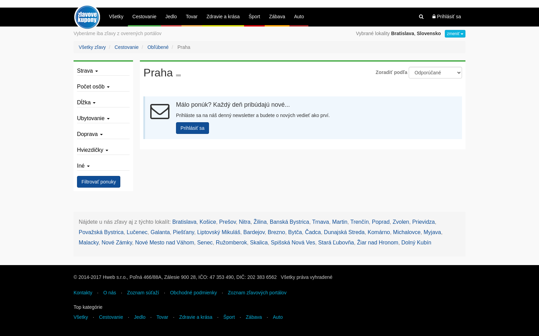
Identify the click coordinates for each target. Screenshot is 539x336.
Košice (208, 222)
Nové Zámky (116, 242)
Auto (299, 16)
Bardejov (254, 232)
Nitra (245, 222)
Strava (87, 71)
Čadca (313, 232)
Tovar (192, 16)
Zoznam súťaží (143, 292)
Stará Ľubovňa (336, 242)
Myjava (432, 232)
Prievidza (423, 222)
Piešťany (183, 232)
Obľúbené (158, 47)
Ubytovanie (93, 118)
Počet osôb (93, 87)
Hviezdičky (92, 150)
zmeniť (455, 33)
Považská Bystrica (101, 232)
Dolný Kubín (416, 242)
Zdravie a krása (223, 16)
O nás (109, 292)
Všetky (116, 16)
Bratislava (184, 222)
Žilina (260, 222)
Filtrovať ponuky (98, 182)
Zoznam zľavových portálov (257, 292)
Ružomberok (231, 242)
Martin (339, 222)
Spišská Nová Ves (293, 242)
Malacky (89, 242)
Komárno (379, 232)
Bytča (295, 232)
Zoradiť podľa (391, 72)
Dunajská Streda (344, 232)
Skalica (259, 242)
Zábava (277, 16)
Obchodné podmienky (193, 292)
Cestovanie (144, 16)
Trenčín (359, 222)
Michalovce (406, 232)
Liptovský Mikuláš (218, 232)
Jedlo (171, 16)
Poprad (381, 222)
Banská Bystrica (289, 222)
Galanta (160, 232)
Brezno (276, 232)
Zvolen (401, 222)
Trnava (320, 222)
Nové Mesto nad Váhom (164, 242)
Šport (254, 16)
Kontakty (83, 292)
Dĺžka (86, 102)
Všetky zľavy (92, 47)
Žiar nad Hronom (377, 242)
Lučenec (137, 232)
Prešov (227, 222)
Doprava (90, 134)
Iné (83, 166)
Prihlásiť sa (446, 16)
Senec (204, 242)
